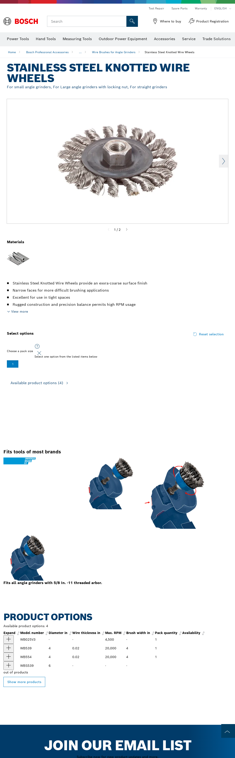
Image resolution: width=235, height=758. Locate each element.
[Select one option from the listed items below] (37, 346)
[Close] (39, 353)
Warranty (201, 8)
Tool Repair (156, 8)
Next (223, 161)
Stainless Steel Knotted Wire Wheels (169, 52)
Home (12, 52)
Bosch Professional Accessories (47, 52)
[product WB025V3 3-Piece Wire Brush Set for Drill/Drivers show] (8, 639)
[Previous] (109, 229)
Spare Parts (179, 8)
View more (19, 311)
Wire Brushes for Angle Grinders (113, 52)
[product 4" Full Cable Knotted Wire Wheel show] (8, 665)
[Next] (127, 229)
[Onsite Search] (132, 21)
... (80, 52)
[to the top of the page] (228, 731)
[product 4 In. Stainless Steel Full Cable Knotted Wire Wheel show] (8, 648)
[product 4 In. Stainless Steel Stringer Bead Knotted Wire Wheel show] (8, 657)
